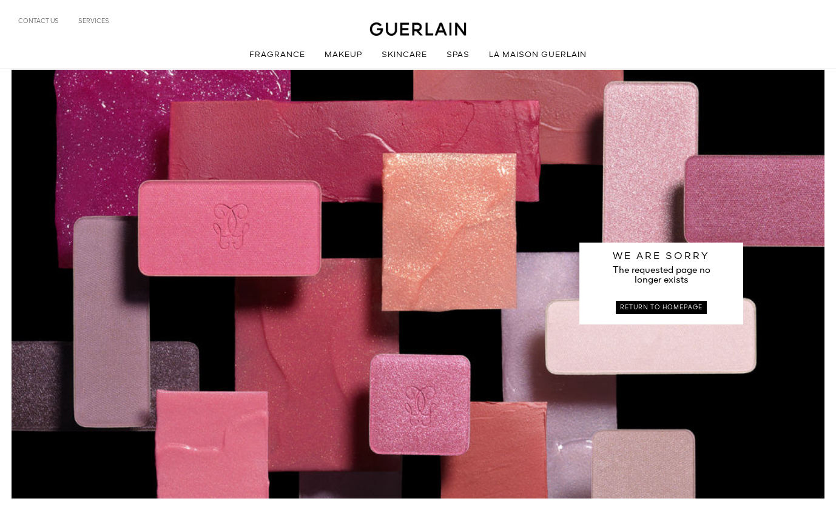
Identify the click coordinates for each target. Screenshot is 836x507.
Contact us (38, 21)
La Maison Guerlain (538, 55)
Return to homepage (661, 307)
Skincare (404, 55)
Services (93, 21)
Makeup (343, 55)
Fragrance (277, 55)
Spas (458, 55)
